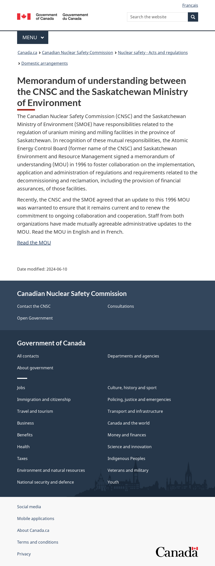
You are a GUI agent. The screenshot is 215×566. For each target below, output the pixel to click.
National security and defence (45, 482)
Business (25, 423)
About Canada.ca (33, 530)
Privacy (24, 554)
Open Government (35, 318)
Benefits (25, 435)
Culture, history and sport (132, 387)
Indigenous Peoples (126, 458)
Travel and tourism (35, 411)
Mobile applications (35, 518)
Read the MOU (34, 242)
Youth (113, 482)
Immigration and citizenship (44, 399)
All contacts (28, 356)
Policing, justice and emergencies (139, 399)
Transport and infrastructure (135, 411)
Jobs (21, 387)
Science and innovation (130, 446)
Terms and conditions (37, 542)
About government (35, 368)
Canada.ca (27, 52)
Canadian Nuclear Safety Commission (77, 52)
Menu (33, 37)
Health (23, 446)
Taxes (22, 458)
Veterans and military (128, 470)
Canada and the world (129, 423)
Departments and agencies (133, 356)
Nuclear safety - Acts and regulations (153, 52)
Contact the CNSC (34, 306)
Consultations (121, 306)
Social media (29, 506)
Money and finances (127, 435)
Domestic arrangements (44, 63)
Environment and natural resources (51, 470)
